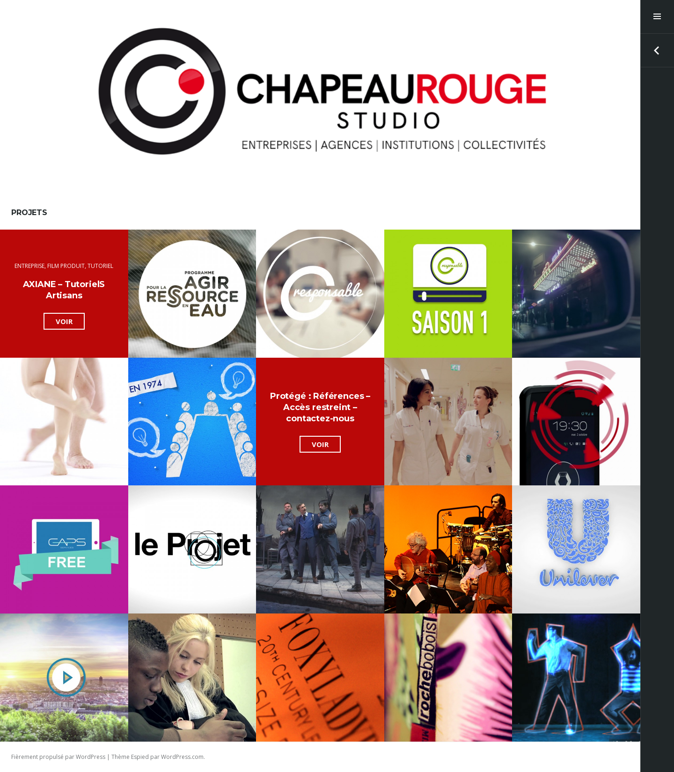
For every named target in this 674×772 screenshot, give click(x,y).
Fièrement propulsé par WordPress (58, 757)
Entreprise (29, 266)
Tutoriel (100, 266)
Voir (70, 322)
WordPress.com (182, 757)
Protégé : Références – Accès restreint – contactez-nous (320, 407)
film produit (66, 266)
